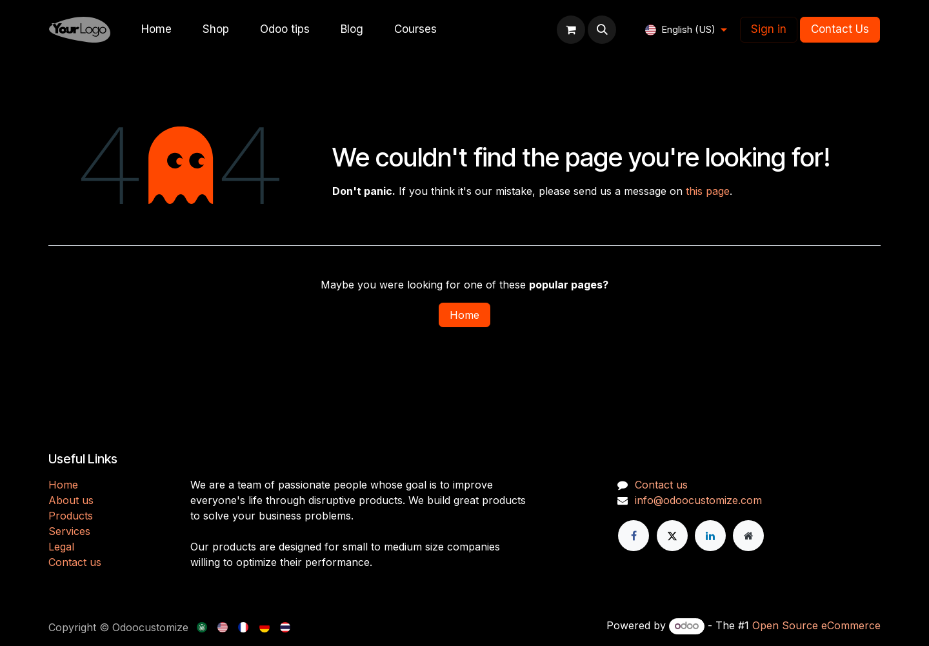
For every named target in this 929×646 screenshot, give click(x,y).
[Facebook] (633, 535)
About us (71, 500)
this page (708, 191)
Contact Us (840, 29)
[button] (602, 29)
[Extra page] (748, 535)
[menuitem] (156, 29)
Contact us (74, 562)
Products (70, 515)
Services (69, 531)
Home (464, 314)
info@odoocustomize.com (698, 500)
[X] (672, 535)
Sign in (768, 29)
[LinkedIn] (710, 535)
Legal (61, 546)
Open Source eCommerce (816, 625)
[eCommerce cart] (571, 29)
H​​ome (63, 484)
